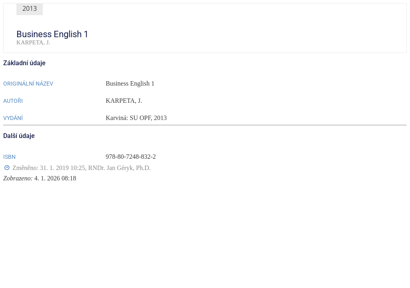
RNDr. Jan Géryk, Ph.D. (119, 167)
